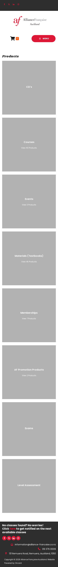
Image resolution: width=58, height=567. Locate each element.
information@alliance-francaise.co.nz (35, 544)
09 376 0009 (49, 548)
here (13, 529)
